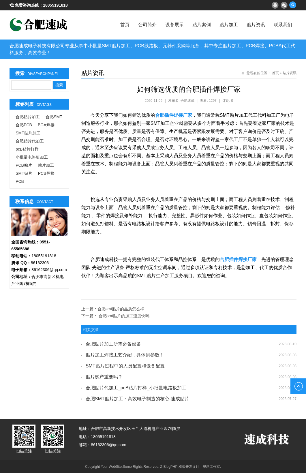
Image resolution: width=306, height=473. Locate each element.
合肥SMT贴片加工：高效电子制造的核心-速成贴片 (137, 398)
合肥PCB (24, 125)
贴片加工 (228, 24)
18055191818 (55, 5)
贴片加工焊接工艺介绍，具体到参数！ (125, 354)
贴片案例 (201, 24)
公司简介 (147, 24)
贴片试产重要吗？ (104, 376)
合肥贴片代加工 (30, 141)
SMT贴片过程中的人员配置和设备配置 (125, 365)
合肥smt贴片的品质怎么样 (120, 309)
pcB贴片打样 (27, 149)
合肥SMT (54, 117)
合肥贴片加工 (28, 117)
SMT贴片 (24, 173)
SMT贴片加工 (28, 133)
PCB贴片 (24, 165)
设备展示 (174, 24)
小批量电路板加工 (32, 157)
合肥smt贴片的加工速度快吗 (124, 316)
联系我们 (283, 24)
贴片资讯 (256, 24)
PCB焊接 (46, 173)
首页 (124, 24)
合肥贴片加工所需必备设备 (113, 343)
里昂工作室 (211, 467)
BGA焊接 (46, 125)
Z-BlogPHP (169, 467)
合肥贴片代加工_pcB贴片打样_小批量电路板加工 (136, 387)
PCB (20, 181)
